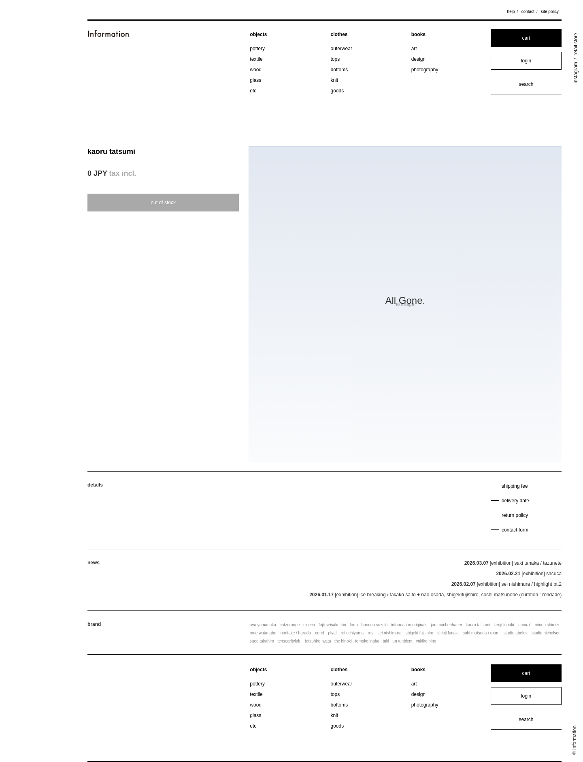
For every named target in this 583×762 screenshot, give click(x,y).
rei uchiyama (352, 633)
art (414, 48)
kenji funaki (504, 625)
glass (255, 80)
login (526, 61)
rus (370, 633)
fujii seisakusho (332, 625)
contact (527, 11)
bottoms (339, 70)
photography (424, 70)
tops (335, 59)
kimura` (524, 625)
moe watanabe (263, 633)
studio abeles (516, 633)
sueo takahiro (262, 641)
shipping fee (515, 486)
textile (256, 59)
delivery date (515, 501)
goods (337, 91)
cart (526, 38)
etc (253, 91)
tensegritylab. (289, 641)
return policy (515, 515)
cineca (309, 625)
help (511, 11)
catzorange (290, 625)
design (418, 59)
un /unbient (402, 641)
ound (319, 633)
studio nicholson (546, 633)
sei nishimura (390, 633)
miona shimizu (548, 625)
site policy (550, 11)
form (354, 625)
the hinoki (343, 641)
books (418, 34)
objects (258, 34)
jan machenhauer (446, 625)
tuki (386, 641)
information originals (409, 625)
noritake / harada (296, 633)
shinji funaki (447, 633)
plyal (332, 633)
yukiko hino (426, 641)
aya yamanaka (263, 625)
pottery (257, 48)
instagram (576, 72)
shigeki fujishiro (419, 633)
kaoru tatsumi (111, 151)
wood (256, 70)
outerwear (341, 48)
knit (334, 80)
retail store (576, 44)
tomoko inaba (367, 641)
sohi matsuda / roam (481, 633)
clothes (339, 34)
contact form (515, 530)
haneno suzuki (375, 625)
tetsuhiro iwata (318, 641)
